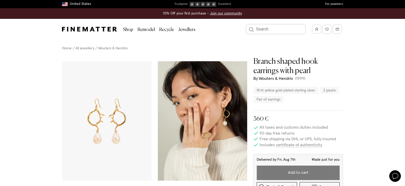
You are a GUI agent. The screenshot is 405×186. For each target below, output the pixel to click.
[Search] (276, 29)
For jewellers (334, 4)
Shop (128, 29)
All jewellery (84, 48)
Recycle (166, 29)
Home (67, 48)
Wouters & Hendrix (113, 48)
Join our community (226, 13)
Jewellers (187, 29)
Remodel (146, 29)
